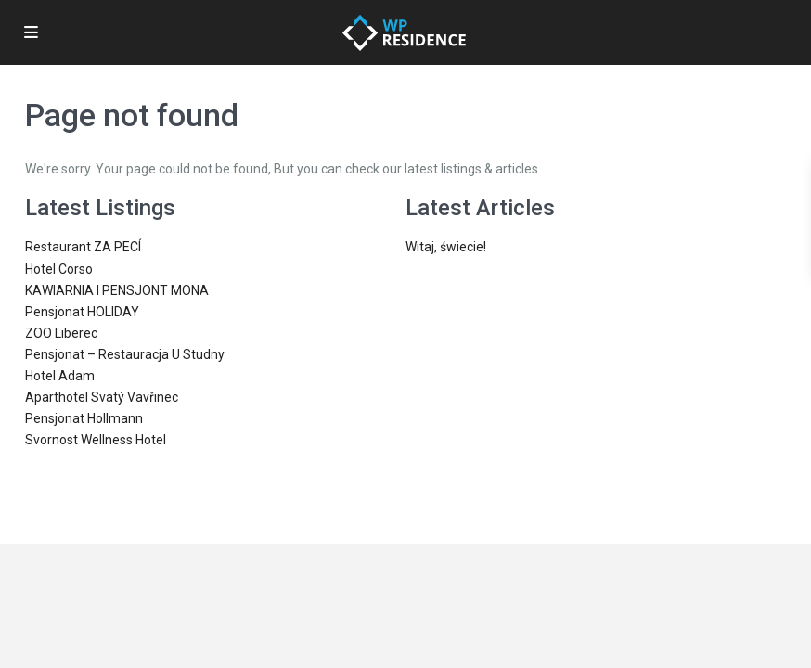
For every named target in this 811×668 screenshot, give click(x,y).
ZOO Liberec (61, 333)
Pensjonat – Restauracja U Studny (125, 354)
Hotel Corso (59, 269)
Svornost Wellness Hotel (95, 439)
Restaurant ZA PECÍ (83, 246)
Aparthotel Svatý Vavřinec (101, 397)
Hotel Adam (60, 375)
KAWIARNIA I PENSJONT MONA (117, 290)
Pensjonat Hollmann (84, 418)
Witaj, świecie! (446, 246)
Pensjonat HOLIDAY (82, 311)
